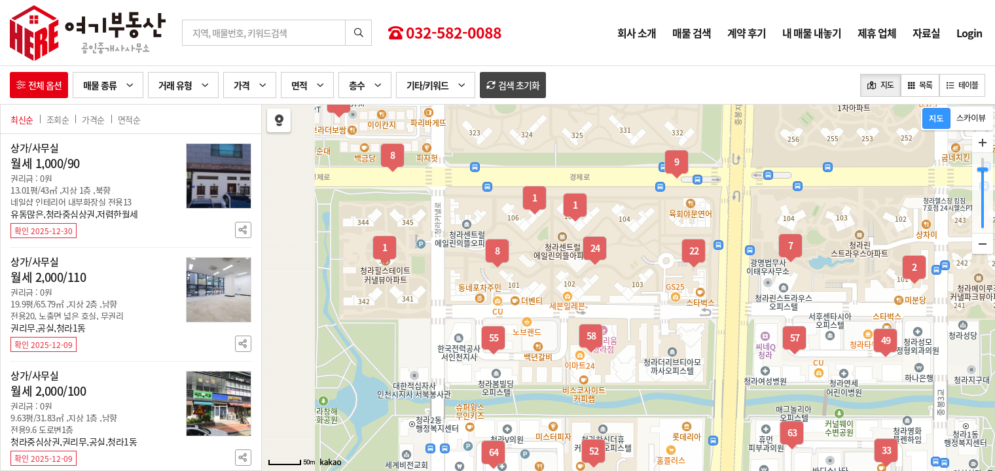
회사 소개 (636, 33)
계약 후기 (746, 33)
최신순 (21, 119)
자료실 (926, 33)
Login (969, 33)
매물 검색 (691, 33)
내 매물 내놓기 (811, 33)
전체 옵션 (39, 85)
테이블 (962, 85)
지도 (880, 85)
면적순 (129, 119)
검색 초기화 (512, 85)
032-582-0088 (444, 33)
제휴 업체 (877, 33)
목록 (920, 85)
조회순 (57, 119)
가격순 (93, 119)
